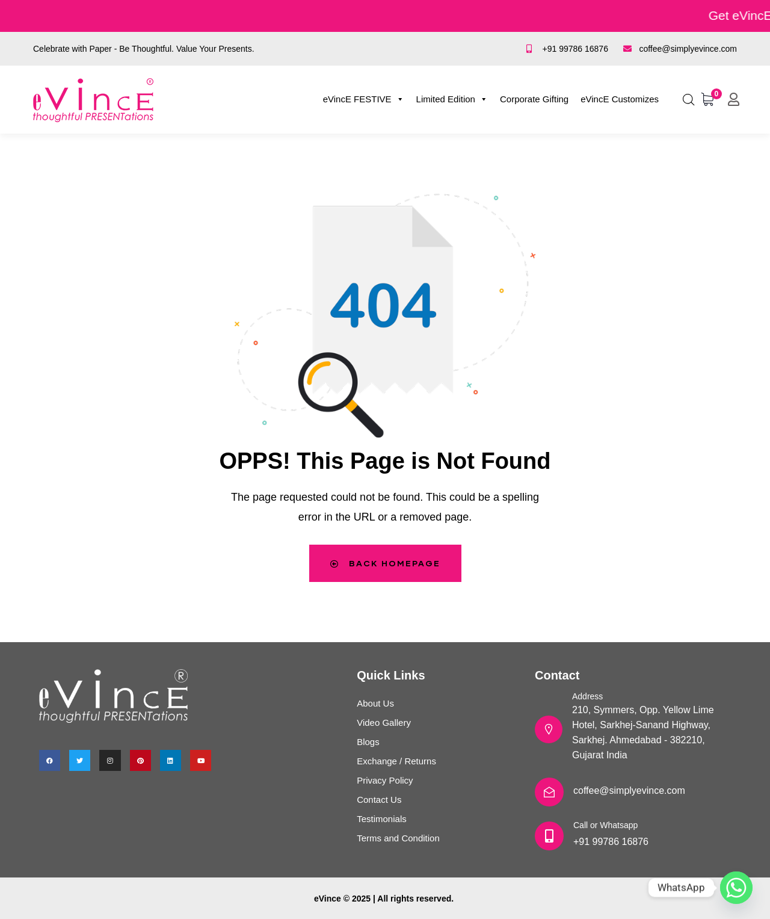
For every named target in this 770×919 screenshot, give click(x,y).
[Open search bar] (689, 97)
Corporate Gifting (534, 99)
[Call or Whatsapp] (549, 836)
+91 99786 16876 (610, 842)
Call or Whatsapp (605, 825)
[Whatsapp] (736, 887)
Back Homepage (385, 563)
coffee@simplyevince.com (629, 790)
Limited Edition (452, 99)
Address (587, 696)
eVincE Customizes (620, 99)
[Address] (548, 729)
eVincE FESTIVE (363, 99)
